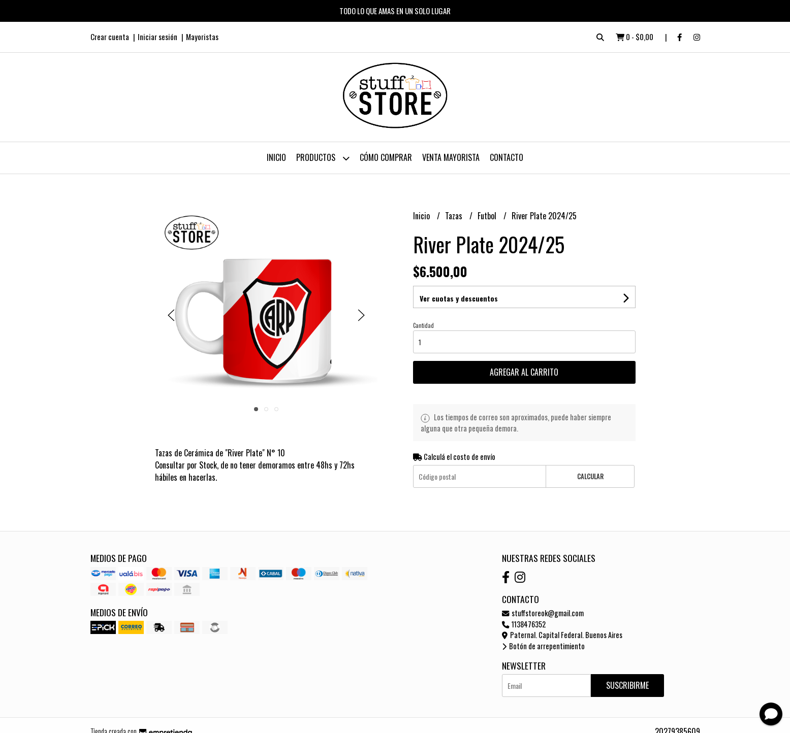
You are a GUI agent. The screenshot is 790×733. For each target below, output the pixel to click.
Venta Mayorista (451, 157)
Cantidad (423, 325)
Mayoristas (202, 36)
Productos (323, 158)
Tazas (454, 216)
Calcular (590, 476)
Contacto (506, 157)
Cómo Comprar (386, 157)
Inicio (276, 157)
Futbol (488, 216)
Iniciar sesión (157, 36)
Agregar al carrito (524, 372)
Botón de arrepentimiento (543, 646)
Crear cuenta (109, 36)
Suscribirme (627, 685)
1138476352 (524, 624)
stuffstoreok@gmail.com (543, 613)
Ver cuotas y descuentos (459, 298)
